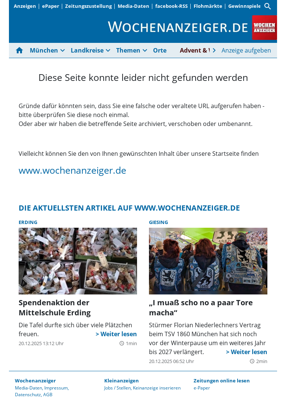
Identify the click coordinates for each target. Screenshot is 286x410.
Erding (28, 222)
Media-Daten (133, 6)
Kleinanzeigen (121, 380)
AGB (48, 394)
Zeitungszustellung (88, 6)
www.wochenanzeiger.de (72, 170)
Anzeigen (25, 6)
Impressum (56, 388)
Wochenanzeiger (35, 380)
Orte (159, 50)
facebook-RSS (171, 6)
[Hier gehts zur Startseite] (21, 50)
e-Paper (202, 388)
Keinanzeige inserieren (157, 388)
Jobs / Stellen (117, 388)
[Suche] (267, 6)
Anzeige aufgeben (246, 50)
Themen (128, 50)
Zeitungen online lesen (222, 380)
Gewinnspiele (244, 6)
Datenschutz (28, 394)
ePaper (50, 6)
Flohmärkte (208, 6)
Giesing (158, 222)
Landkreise (87, 50)
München (44, 50)
